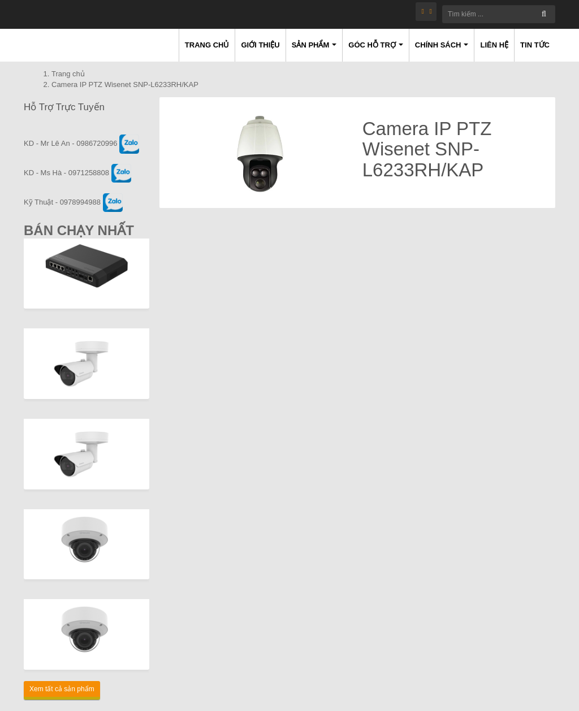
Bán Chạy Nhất (79, 230)
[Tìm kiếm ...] (498, 14)
